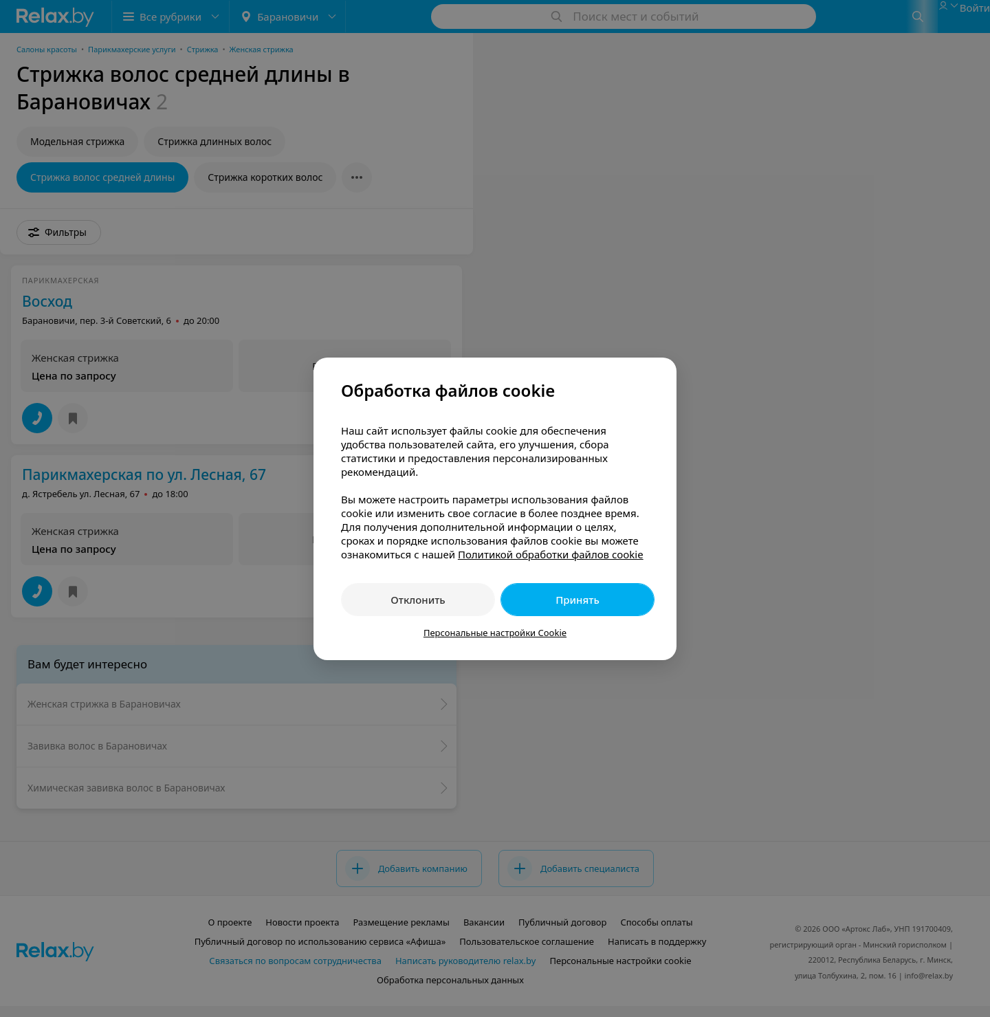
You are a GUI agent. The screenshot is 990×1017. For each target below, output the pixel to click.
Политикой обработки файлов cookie (551, 554)
